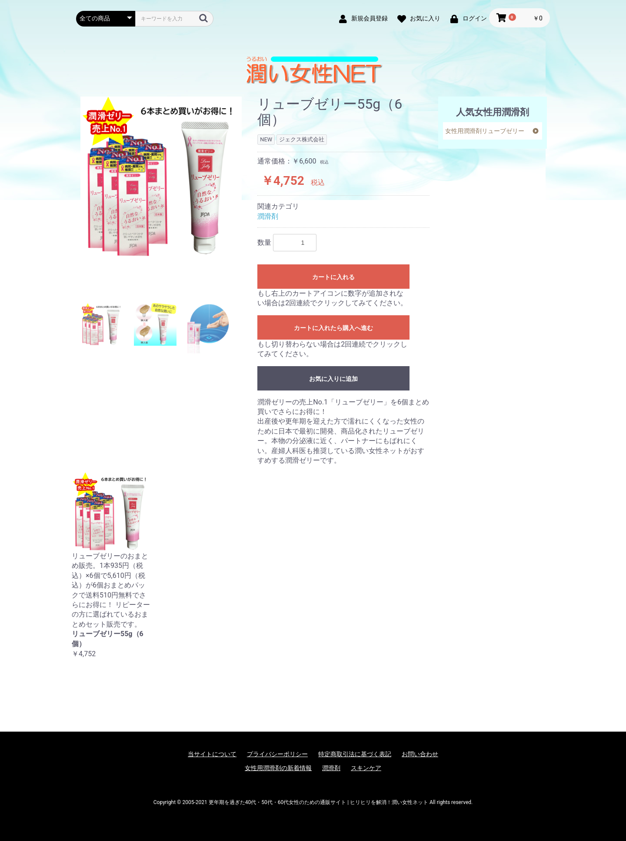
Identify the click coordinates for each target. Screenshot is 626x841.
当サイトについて (212, 754)
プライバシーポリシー (277, 754)
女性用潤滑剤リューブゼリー (484, 130)
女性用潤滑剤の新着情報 (278, 767)
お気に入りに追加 (333, 378)
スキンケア (366, 767)
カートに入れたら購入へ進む (333, 327)
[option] (161, 177)
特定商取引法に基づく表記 (354, 754)
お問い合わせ (420, 754)
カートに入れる (333, 277)
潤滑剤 (267, 216)
